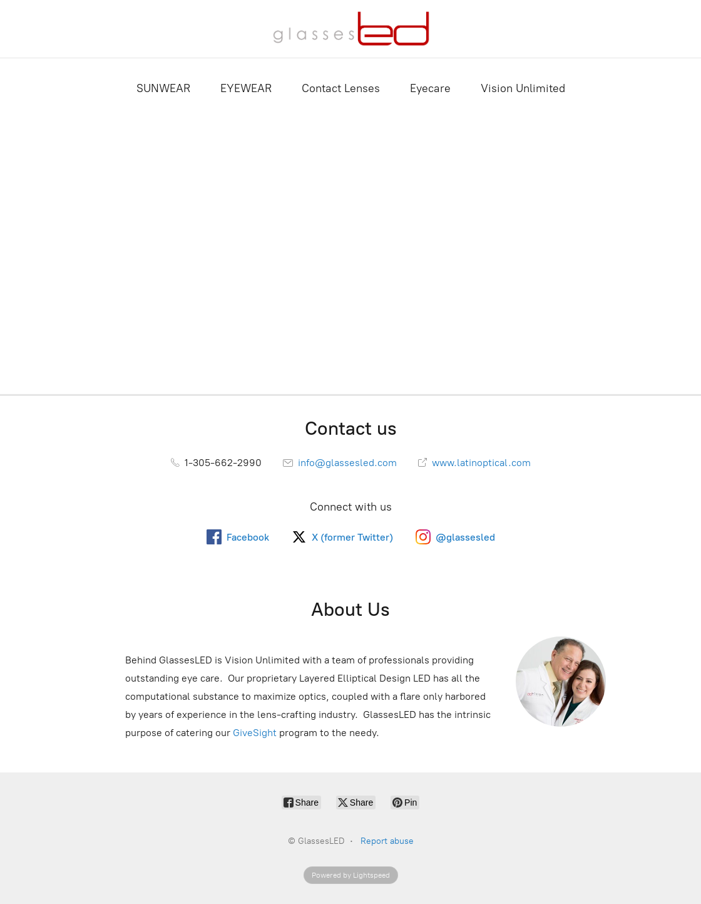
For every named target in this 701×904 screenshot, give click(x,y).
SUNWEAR (163, 88)
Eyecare (430, 88)
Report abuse (387, 841)
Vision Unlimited (523, 88)
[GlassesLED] (350, 28)
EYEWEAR (246, 88)
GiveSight (255, 733)
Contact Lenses (341, 88)
